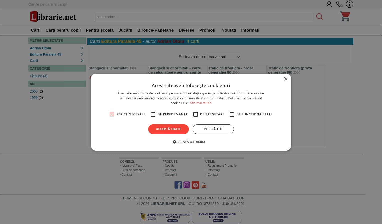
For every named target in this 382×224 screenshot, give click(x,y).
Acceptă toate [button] (168, 129)
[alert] (191, 112)
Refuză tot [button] (213, 129)
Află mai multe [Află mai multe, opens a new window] (200, 103)
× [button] (285, 79)
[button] (191, 141)
